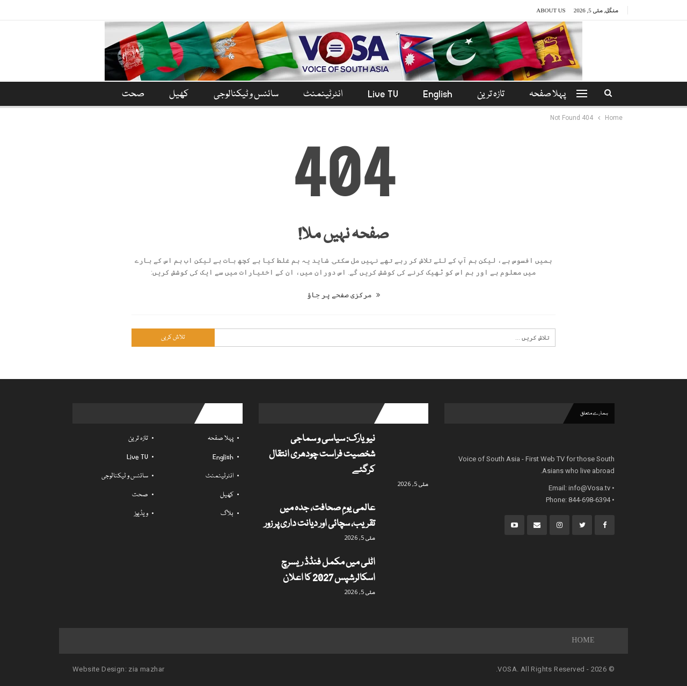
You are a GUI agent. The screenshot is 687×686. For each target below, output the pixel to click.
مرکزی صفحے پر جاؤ (343, 295)
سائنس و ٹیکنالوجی (244, 94)
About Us (551, 10)
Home (583, 640)
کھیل (176, 94)
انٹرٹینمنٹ (323, 94)
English (441, 94)
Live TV (384, 94)
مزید (131, 94)
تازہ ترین (495, 94)
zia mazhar (146, 669)
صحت (140, 495)
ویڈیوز (141, 514)
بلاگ (227, 514)
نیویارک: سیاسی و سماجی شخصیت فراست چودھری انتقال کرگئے (322, 454)
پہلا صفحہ (554, 94)
